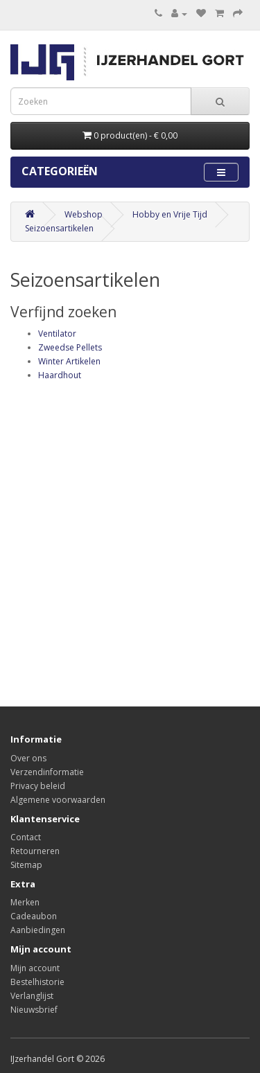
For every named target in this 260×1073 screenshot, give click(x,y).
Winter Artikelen (69, 361)
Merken (25, 902)
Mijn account (35, 968)
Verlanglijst (31, 996)
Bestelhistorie (37, 982)
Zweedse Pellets (70, 347)
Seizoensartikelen (59, 228)
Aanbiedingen (37, 930)
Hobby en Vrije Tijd (169, 214)
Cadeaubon (33, 916)
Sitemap (26, 865)
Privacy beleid (37, 786)
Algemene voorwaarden (57, 800)
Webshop (83, 214)
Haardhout (59, 375)
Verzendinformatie (47, 772)
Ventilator (57, 333)
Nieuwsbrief (34, 1010)
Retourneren (35, 851)
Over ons (28, 758)
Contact (25, 837)
